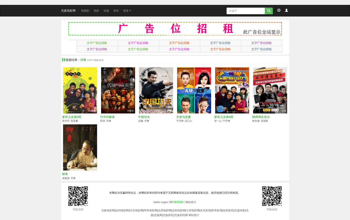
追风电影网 (178, 210)
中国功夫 (144, 117)
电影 (96, 10)
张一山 (218, 120)
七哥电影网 (192, 210)
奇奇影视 (217, 210)
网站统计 (191, 202)
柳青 (65, 174)
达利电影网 (122, 210)
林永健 (256, 120)
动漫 (106, 10)
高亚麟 (74, 120)
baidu (157, 202)
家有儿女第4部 (223, 117)
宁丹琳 (180, 120)
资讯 (116, 10)
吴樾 (140, 120)
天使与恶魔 (183, 117)
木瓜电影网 (136, 210)
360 (171, 202)
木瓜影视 (205, 210)
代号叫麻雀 (107, 117)
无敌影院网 (181, 215)
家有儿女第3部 (71, 117)
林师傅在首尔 (261, 117)
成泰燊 (66, 178)
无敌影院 (168, 215)
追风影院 (228, 210)
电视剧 (85, 10)
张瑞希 (264, 120)
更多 (127, 10)
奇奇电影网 (150, 210)
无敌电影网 (68, 10)
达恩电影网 (164, 210)
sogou (164, 202)
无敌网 (158, 215)
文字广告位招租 (97, 43)
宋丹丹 (66, 120)
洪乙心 (188, 120)
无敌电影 (240, 210)
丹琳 (108, 120)
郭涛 (102, 120)
